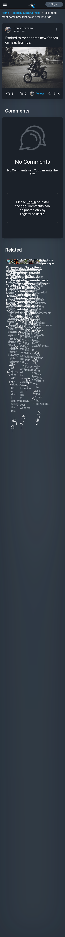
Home (5, 12)
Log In (31, 202)
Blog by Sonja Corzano (26, 12)
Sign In (54, 4)
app (23, 206)
